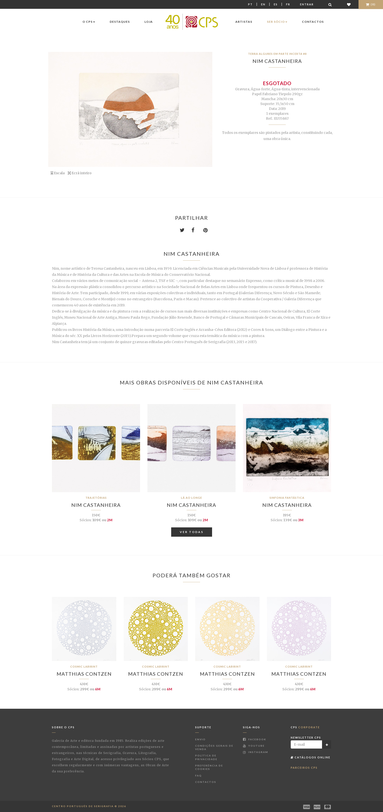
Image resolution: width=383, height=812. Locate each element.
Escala (58, 173)
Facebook (254, 739)
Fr (288, 4)
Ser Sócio (277, 21)
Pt (250, 4)
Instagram (255, 752)
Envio (200, 739)
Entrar (307, 4)
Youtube (254, 745)
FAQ (198, 775)
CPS (305, 727)
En (263, 4)
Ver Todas (191, 532)
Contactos (313, 21)
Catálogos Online (310, 757)
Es (276, 4)
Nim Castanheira (277, 61)
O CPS (89, 21)
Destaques (120, 21)
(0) (371, 4)
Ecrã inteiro (80, 173)
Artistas (243, 21)
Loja (148, 21)
